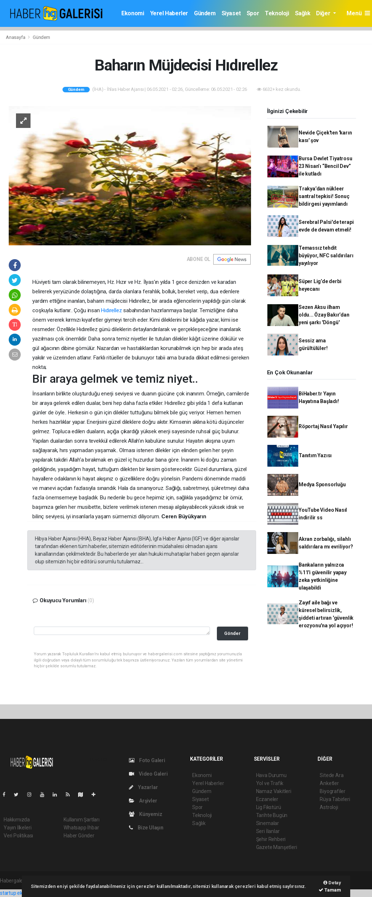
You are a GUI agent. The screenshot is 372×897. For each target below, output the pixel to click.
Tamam (330, 890)
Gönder (232, 633)
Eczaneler (267, 799)
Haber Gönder (79, 835)
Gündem (205, 13)
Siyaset (231, 13)
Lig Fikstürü (268, 807)
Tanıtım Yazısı (315, 455)
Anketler (329, 783)
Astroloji (329, 807)
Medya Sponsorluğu (322, 484)
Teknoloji (277, 13)
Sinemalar (267, 823)
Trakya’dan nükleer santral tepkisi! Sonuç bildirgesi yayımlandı (324, 196)
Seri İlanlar (268, 831)
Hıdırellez (111, 310)
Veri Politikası (18, 835)
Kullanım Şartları (82, 819)
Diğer (324, 13)
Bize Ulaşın (146, 827)
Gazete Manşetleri (276, 847)
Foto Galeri (147, 760)
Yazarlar (143, 787)
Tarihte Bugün (272, 815)
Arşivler (143, 801)
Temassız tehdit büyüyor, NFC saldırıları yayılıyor (326, 255)
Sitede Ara (331, 775)
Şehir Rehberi (271, 839)
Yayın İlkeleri (17, 827)
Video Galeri (148, 774)
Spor (253, 13)
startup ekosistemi (21, 893)
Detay (332, 882)
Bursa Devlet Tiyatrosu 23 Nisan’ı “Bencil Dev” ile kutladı (325, 166)
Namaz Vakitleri (273, 791)
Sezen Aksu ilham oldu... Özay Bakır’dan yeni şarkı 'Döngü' (324, 314)
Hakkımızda (17, 819)
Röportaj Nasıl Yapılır (323, 426)
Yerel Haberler (169, 13)
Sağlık (303, 13)
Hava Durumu (271, 775)
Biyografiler (332, 791)
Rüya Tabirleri (335, 799)
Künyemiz (145, 814)
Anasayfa (16, 37)
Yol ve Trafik (270, 783)
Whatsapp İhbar (81, 827)
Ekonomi (132, 13)
